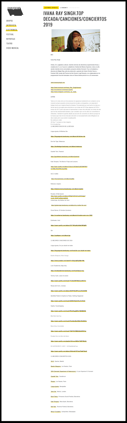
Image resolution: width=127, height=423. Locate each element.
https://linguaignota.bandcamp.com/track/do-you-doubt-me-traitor (71, 250)
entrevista (11, 25)
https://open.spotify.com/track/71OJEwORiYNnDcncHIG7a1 (68, 281)
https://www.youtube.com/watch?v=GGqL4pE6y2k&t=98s (67, 260)
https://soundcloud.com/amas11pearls (62, 89)
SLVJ (52, 361)
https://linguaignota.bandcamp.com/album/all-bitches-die (68, 136)
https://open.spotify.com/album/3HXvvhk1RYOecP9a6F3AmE (69, 351)
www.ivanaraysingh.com (58, 82)
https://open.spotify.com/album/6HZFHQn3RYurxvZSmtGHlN (69, 291)
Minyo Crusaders (56, 411)
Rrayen (53, 381)
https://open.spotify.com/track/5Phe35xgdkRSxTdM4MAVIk (68, 311)
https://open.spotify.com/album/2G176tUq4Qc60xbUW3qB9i (68, 225)
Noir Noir (53, 406)
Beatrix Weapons (56, 366)
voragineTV (64, 7)
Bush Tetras (54, 396)
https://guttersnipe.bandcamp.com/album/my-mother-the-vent (68, 205)
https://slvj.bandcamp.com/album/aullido (62, 179)
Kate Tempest (55, 401)
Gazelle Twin (54, 376)
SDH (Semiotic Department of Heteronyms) (63, 371)
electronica (11, 29)
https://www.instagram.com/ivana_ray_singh (64, 91)
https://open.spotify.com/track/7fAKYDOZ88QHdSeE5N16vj (68, 331)
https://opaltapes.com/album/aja (60, 235)
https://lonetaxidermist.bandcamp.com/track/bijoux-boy (67, 270)
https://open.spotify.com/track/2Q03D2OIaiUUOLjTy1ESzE (68, 301)
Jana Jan (53, 391)
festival (10, 34)
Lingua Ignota (55, 386)
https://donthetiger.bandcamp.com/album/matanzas (66, 146)
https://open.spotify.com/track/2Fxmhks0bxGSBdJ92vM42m (69, 321)
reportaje (10, 38)
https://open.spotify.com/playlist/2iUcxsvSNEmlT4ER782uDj (68, 341)
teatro (9, 43)
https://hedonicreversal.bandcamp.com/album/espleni (67, 189)
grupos (9, 20)
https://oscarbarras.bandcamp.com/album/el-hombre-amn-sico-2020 (71, 215)
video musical (12, 47)
